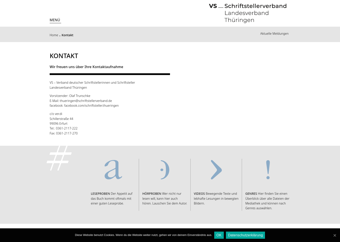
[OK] (334, 235)
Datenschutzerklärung (245, 235)
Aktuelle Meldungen (274, 33)
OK (219, 235)
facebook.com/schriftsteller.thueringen (91, 105)
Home (54, 35)
